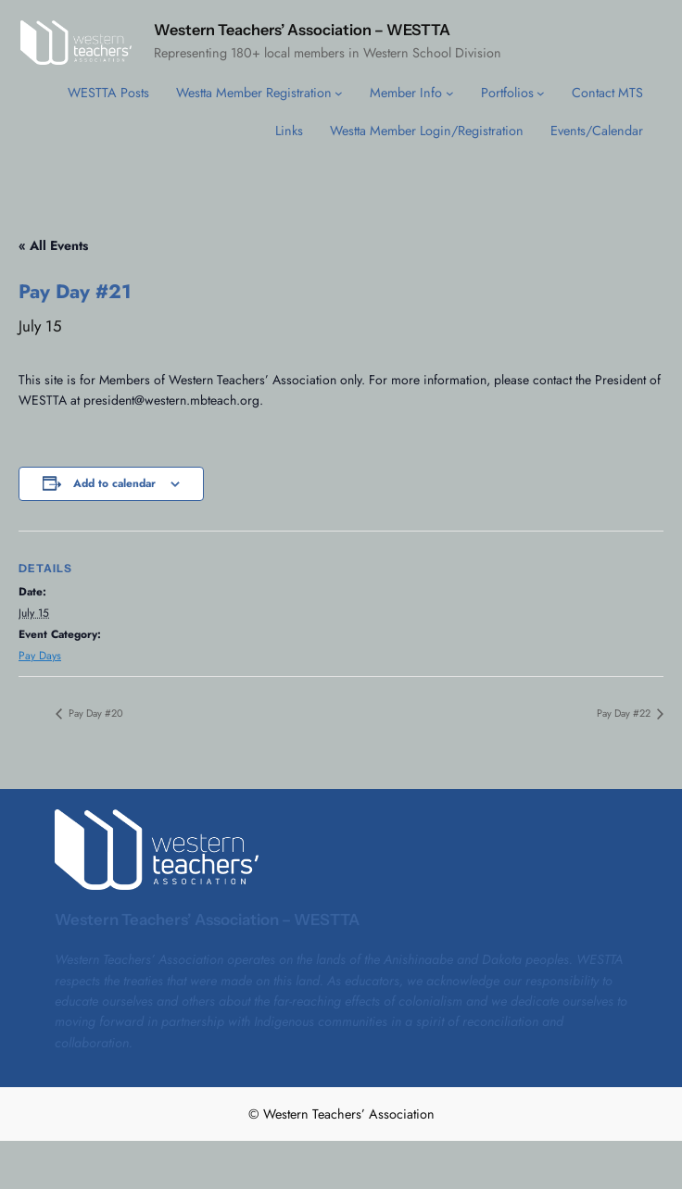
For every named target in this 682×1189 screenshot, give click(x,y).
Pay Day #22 (625, 713)
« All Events (53, 245)
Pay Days (40, 655)
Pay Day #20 (94, 713)
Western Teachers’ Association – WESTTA (302, 29)
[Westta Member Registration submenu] (339, 93)
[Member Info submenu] (450, 93)
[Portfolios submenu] (541, 93)
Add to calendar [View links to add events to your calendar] (114, 483)
